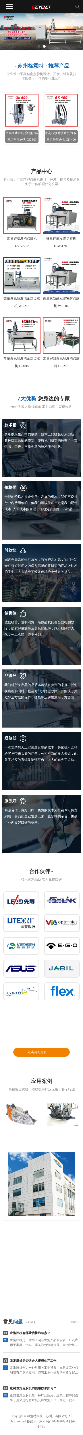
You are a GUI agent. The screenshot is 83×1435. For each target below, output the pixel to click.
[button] (39, 46)
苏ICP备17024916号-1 (53, 1421)
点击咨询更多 (37, 1052)
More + (75, 1321)
